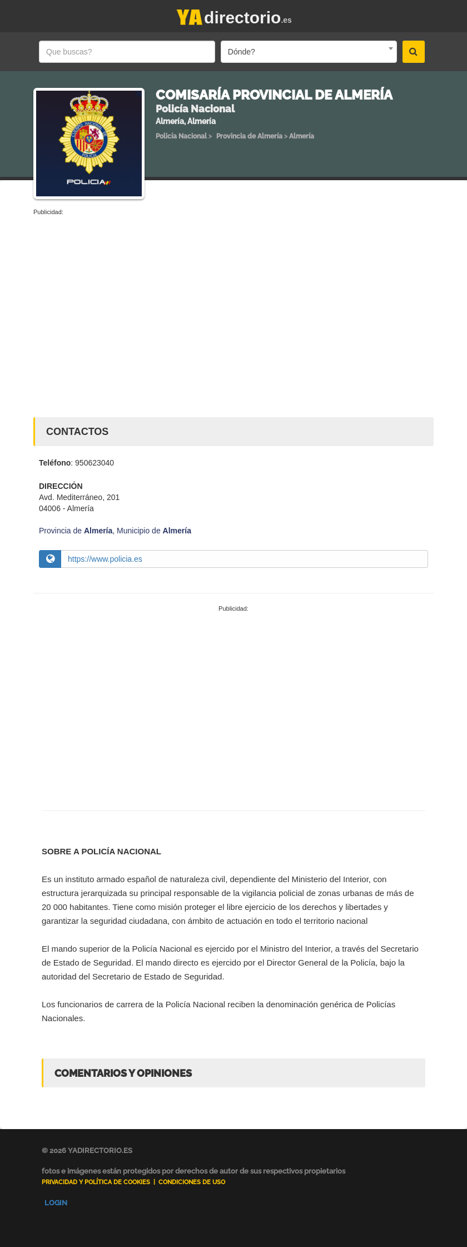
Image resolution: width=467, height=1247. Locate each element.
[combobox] (309, 52)
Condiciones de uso (191, 1182)
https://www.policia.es (105, 559)
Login (55, 1203)
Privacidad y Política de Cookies (96, 1182)
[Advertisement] (233, 300)
